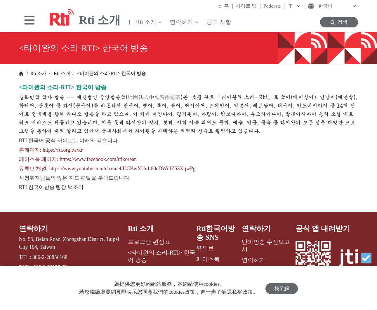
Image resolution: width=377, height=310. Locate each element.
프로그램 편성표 (149, 242)
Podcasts (274, 6)
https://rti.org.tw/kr (63, 150)
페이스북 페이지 (38, 159)
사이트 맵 (248, 6)
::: (219, 6)
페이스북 (208, 259)
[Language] (336, 6)
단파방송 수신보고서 (266, 245)
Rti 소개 (38, 73)
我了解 (281, 288)
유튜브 (205, 248)
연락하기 (33, 228)
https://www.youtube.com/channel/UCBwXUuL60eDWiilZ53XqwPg (122, 168)
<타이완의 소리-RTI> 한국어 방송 (111, 73)
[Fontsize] (296, 6)
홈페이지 (29, 150)
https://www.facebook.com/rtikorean (98, 159)
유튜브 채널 (33, 168)
